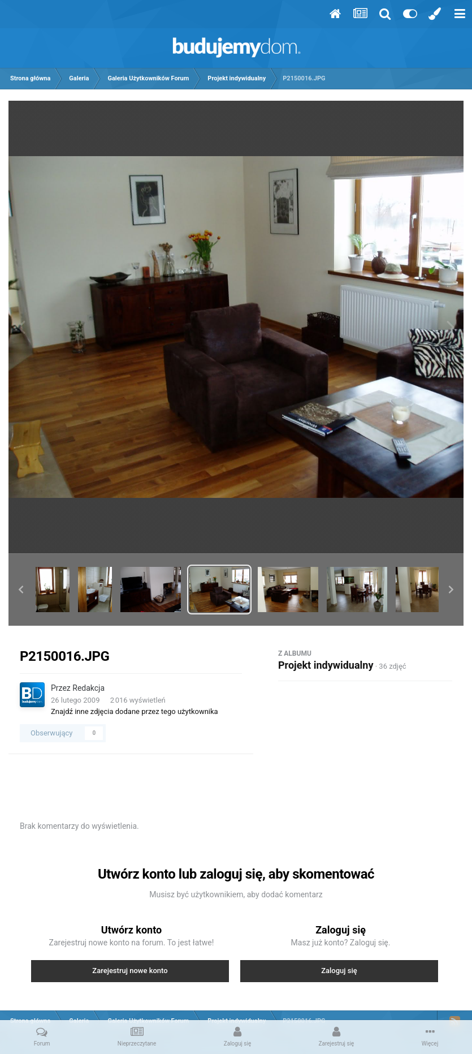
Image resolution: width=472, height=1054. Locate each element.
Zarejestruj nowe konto (129, 970)
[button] (20, 589)
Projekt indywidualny (325, 665)
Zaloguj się (339, 970)
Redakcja (88, 687)
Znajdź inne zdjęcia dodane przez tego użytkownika (134, 711)
